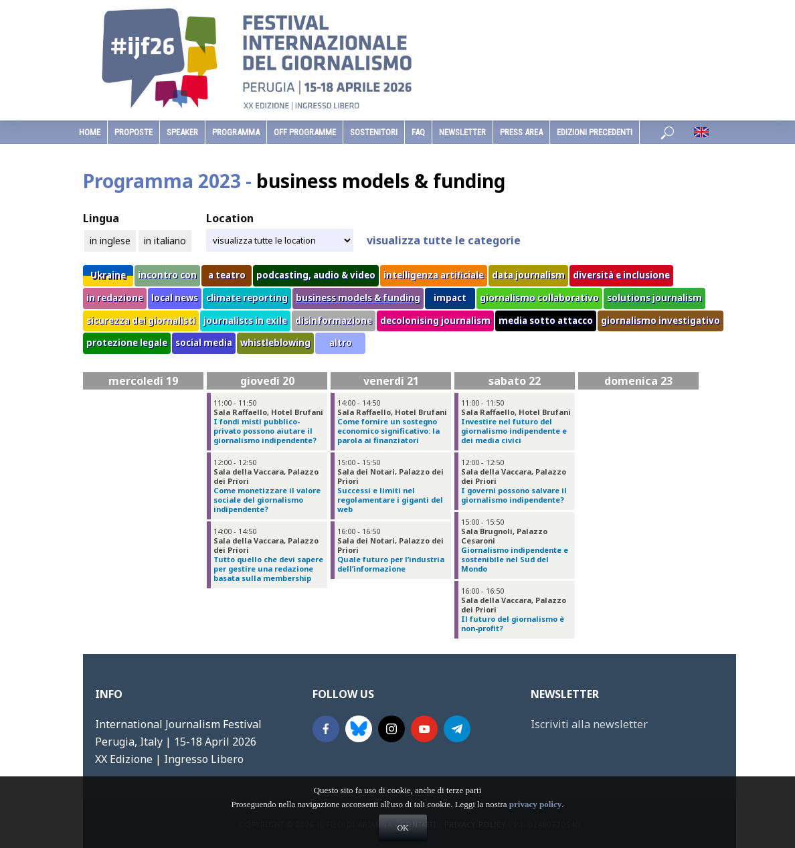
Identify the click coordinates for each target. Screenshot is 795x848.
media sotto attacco (546, 321)
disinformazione (333, 321)
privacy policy (535, 828)
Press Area (521, 132)
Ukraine (108, 275)
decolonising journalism (435, 321)
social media (203, 343)
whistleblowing (275, 343)
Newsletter (462, 132)
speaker (182, 132)
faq (418, 132)
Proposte (133, 132)
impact (450, 298)
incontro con (167, 275)
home (89, 132)
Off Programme (305, 132)
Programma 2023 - (294, 181)
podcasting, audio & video (315, 275)
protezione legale (126, 343)
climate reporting (247, 298)
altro (340, 343)
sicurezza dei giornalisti (140, 321)
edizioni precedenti (594, 132)
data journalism (528, 275)
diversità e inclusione (621, 275)
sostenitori (374, 132)
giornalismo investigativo (660, 321)
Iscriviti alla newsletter (589, 724)
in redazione (114, 298)
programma (236, 132)
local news (174, 298)
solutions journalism (654, 298)
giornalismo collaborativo (539, 298)
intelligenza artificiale (433, 275)
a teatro (227, 275)
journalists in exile (245, 321)
